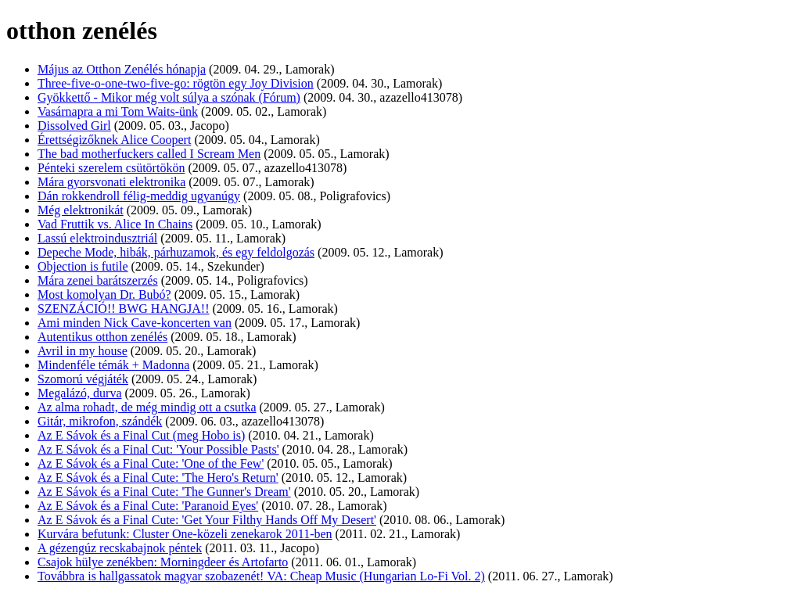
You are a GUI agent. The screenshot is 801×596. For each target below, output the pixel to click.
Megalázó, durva (80, 393)
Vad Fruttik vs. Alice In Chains (115, 224)
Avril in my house (83, 350)
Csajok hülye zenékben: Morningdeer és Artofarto (163, 562)
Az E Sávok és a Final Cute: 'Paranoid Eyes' (148, 505)
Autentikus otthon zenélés (102, 336)
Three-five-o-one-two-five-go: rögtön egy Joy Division (176, 83)
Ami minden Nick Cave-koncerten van (135, 322)
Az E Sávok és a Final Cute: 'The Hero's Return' (158, 477)
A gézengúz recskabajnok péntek (120, 548)
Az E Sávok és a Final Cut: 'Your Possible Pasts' (158, 449)
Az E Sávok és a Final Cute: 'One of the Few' (151, 463)
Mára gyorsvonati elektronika (111, 181)
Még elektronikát (81, 210)
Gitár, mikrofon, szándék (100, 421)
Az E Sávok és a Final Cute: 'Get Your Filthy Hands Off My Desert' (207, 519)
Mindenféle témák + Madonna (113, 365)
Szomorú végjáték (83, 379)
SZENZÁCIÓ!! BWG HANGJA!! (124, 308)
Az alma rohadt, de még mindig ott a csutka (147, 407)
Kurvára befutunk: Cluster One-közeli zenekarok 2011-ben (185, 533)
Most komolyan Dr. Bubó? (104, 294)
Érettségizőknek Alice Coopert (114, 139)
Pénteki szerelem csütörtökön (111, 167)
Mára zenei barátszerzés (98, 280)
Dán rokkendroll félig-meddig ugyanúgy (139, 196)
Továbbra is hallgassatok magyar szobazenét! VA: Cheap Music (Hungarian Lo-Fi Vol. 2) (261, 576)
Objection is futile (83, 266)
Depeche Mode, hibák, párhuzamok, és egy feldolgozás (176, 252)
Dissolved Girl (74, 125)
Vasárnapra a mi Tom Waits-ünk (118, 111)
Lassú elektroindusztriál (97, 238)
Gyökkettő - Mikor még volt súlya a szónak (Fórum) (169, 97)
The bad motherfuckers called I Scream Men (149, 153)
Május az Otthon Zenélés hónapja (122, 69)
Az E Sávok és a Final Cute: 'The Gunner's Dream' (164, 491)
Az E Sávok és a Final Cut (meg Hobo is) (141, 435)
